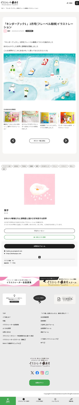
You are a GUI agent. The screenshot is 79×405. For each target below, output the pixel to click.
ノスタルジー (63, 166)
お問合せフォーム (39, 246)
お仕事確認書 (45, 317)
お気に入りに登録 (39, 237)
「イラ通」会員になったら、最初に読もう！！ (55, 313)
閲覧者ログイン (8, 400)
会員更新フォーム (46, 328)
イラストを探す (39, 400)
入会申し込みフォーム (47, 325)
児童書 (31, 166)
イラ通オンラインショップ (49, 339)
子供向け (24, 166)
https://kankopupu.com (12, 253)
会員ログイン (39, 383)
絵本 (4, 169)
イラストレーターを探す (23, 400)
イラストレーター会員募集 (11, 325)
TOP (4, 313)
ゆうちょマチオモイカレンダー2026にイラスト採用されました (30, 120)
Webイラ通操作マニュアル (12, 343)
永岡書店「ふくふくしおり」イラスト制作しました (48, 120)
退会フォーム (45, 332)
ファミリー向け (7, 166)
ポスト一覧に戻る (39, 141)
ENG (70, 3)
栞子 (8, 31)
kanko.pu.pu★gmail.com (13, 251)
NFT (43, 343)
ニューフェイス (55, 400)
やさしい (55, 166)
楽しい (72, 166)
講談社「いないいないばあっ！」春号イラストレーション (12, 120)
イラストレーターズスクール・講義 (14, 340)
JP (67, 3)
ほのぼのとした (45, 166)
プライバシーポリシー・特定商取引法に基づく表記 (18, 336)
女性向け (16, 166)
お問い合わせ (7, 332)
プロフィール (39, 231)
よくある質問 (7, 328)
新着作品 (71, 400)
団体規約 (43, 321)
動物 (37, 166)
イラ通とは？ (7, 317)
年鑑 (4, 321)
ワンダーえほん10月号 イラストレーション (67, 120)
